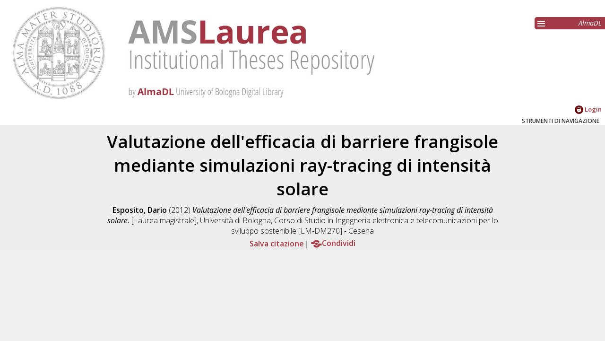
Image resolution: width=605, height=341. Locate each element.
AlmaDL (590, 22)
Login (588, 109)
